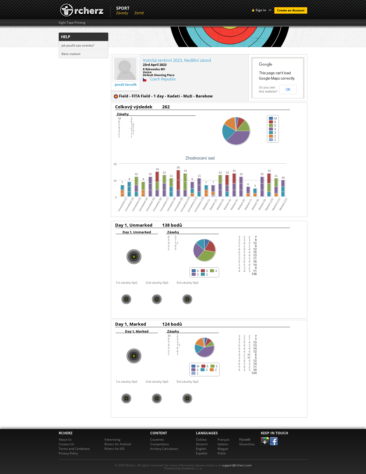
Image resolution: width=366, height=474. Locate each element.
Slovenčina (246, 444)
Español (201, 453)
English (201, 449)
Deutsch (202, 444)
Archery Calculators (164, 449)
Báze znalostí (71, 54)
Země (139, 12)
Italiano (223, 444)
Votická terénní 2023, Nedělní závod (177, 60)
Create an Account (290, 10)
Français (224, 439)
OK (288, 90)
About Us (65, 439)
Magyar (223, 449)
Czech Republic (163, 78)
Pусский (244, 439)
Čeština (201, 439)
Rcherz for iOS (114, 449)
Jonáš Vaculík (126, 84)
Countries (157, 439)
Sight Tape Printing (72, 22)
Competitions (159, 444)
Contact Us (66, 444)
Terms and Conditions (74, 449)
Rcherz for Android (117, 444)
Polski (222, 453)
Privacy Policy (68, 453)
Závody (122, 12)
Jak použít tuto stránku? (78, 45)
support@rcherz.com (237, 465)
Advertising (112, 439)
